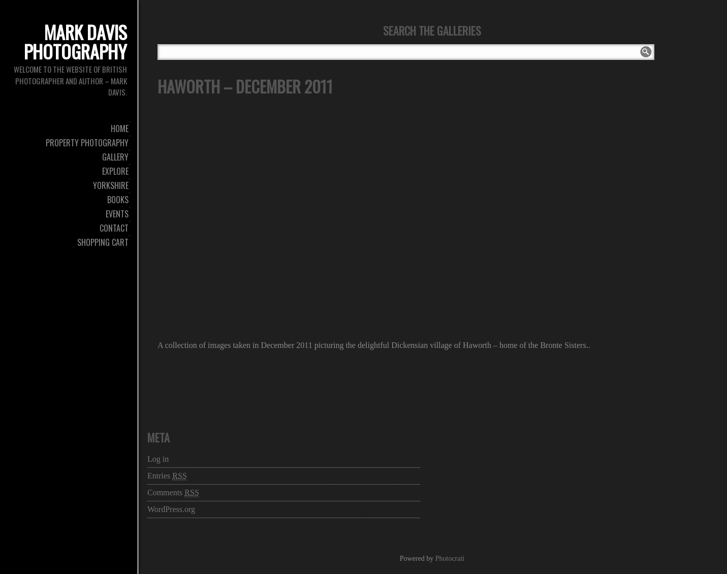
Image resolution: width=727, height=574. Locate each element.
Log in (158, 459)
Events (117, 214)
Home (120, 128)
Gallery (115, 157)
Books (118, 200)
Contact (114, 228)
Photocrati (450, 558)
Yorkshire (111, 185)
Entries (167, 476)
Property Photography (87, 143)
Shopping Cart (103, 242)
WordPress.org (171, 509)
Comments (173, 492)
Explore (115, 171)
